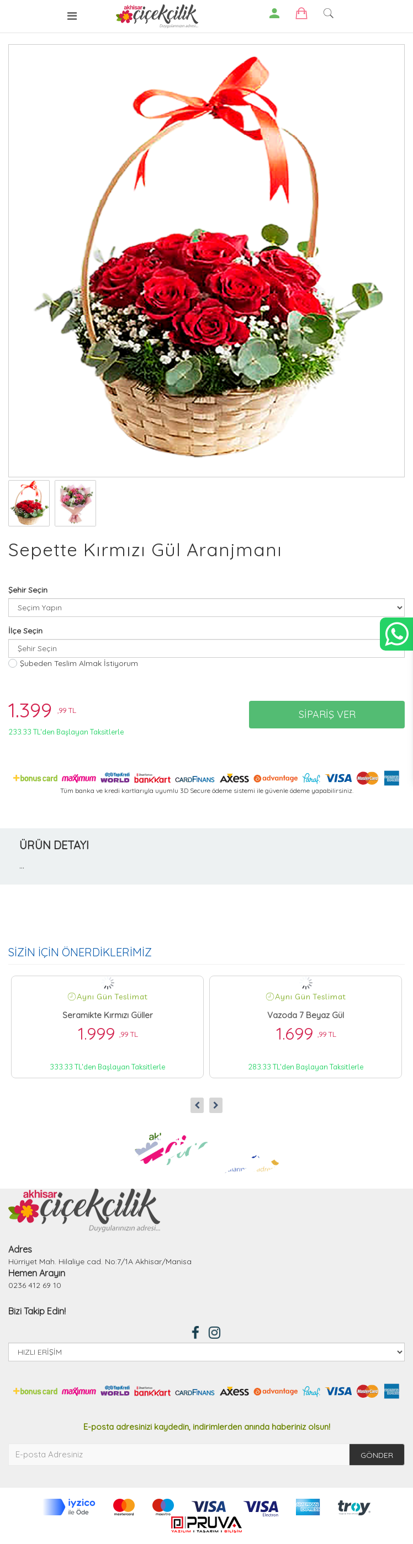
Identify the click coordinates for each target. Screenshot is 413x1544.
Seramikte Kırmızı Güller (107, 1015)
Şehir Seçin (27, 590)
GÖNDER (377, 1455)
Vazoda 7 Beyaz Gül (305, 1015)
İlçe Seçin (25, 631)
